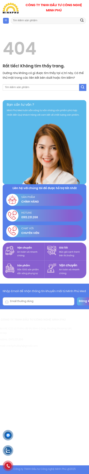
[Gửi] (82, 20)
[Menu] (6, 21)
